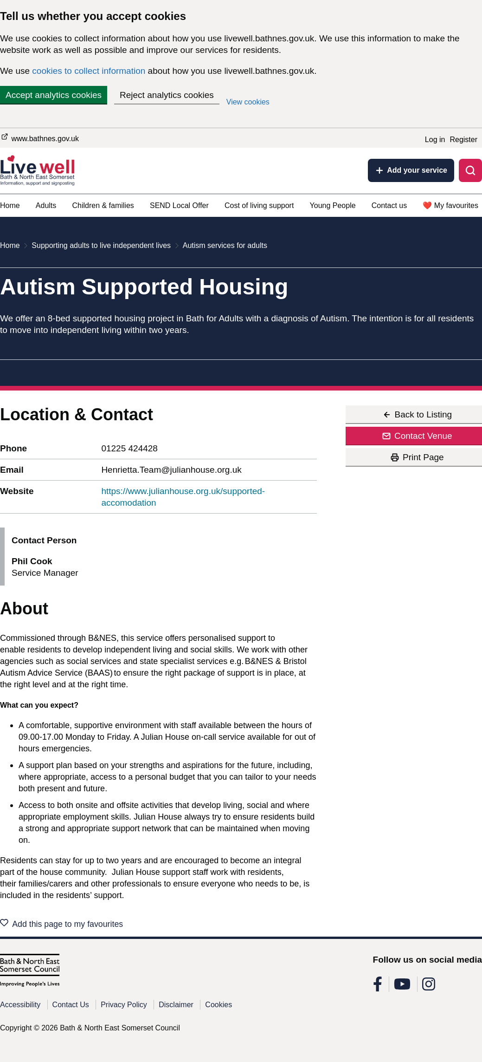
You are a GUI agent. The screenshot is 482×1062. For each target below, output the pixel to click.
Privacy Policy (124, 1007)
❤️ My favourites (450, 205)
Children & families (103, 205)
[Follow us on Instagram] (428, 990)
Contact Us (70, 1007)
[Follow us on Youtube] (402, 990)
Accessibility (20, 1007)
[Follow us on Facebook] (377, 990)
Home (10, 205)
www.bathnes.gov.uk (39, 137)
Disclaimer (176, 1007)
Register (463, 139)
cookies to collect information (88, 71)
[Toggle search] (470, 170)
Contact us (389, 205)
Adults (46, 205)
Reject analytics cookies (167, 95)
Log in (435, 139)
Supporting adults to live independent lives (101, 245)
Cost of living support (259, 205)
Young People (333, 205)
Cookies (218, 1007)
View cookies (248, 102)
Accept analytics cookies (54, 95)
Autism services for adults (225, 245)
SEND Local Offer (179, 205)
